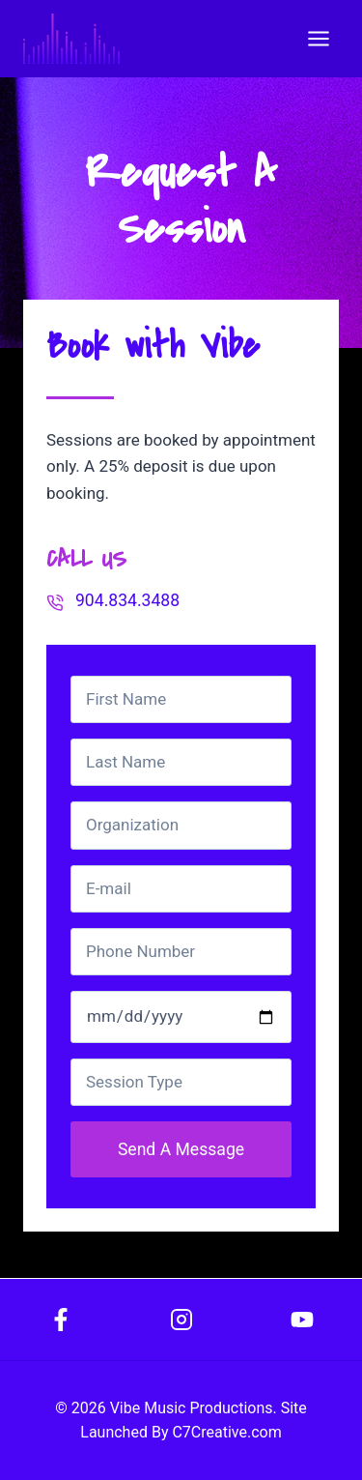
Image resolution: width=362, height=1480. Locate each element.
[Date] (181, 1017)
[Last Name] (181, 762)
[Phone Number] (181, 951)
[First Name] (181, 699)
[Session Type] (181, 1082)
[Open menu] (318, 38)
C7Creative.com (226, 1432)
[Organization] (181, 825)
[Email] (181, 889)
